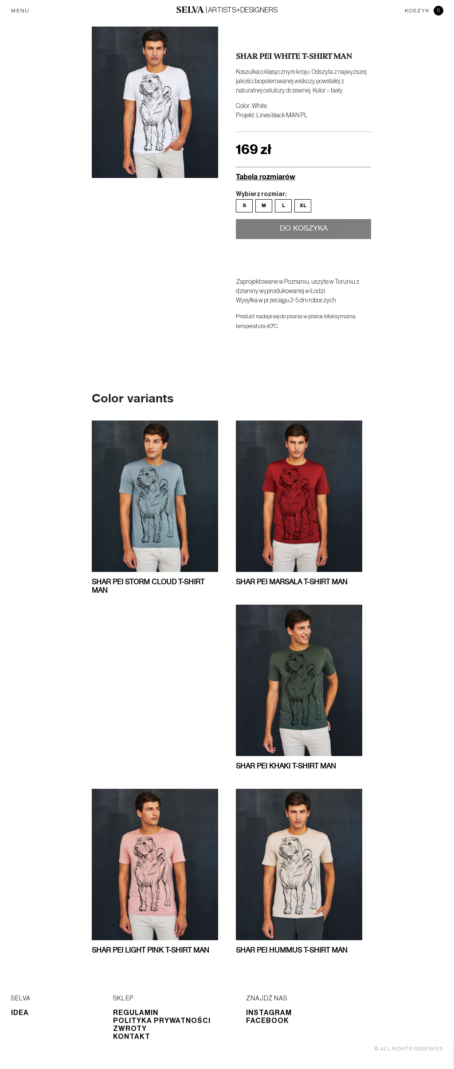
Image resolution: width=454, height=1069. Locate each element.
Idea (20, 1013)
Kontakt (131, 1037)
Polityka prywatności (162, 1021)
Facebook (267, 1021)
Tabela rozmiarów (265, 176)
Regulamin (135, 1013)
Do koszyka (303, 229)
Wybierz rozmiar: (261, 194)
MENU (20, 10)
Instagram (269, 1013)
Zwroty (130, 1029)
